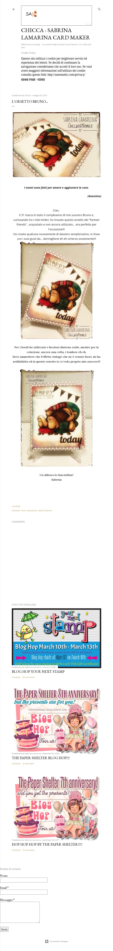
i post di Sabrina (45, 510)
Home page (28, 80)
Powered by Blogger (56, 941)
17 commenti (28, 850)
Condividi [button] (16, 506)
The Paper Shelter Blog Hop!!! (41, 757)
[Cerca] (99, 9)
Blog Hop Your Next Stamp (38, 671)
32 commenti (29, 677)
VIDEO (41, 80)
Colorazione (31, 510)
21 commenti (28, 763)
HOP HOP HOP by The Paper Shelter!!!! (47, 844)
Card (23, 510)
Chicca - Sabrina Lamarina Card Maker (55, 34)
